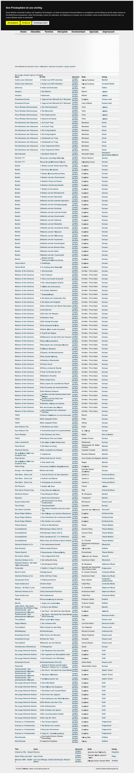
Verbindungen (47, 631)
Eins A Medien (107, 434)
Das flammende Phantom (52, 591)
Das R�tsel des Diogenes (52, 687)
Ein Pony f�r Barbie (50, 170)
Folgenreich (106, 568)
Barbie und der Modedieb (52, 224)
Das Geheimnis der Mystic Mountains (57, 306)
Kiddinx (105, 548)
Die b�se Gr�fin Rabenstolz (53, 442)
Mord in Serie (20, 572)
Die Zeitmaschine (49, 706)
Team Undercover (22, 584)
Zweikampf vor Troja (50, 138)
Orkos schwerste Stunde (52, 368)
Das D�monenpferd (50, 341)
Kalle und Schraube (49, 88)
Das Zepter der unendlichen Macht (55, 384)
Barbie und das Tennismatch (53, 177)
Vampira (18, 91)
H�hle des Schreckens (51, 287)
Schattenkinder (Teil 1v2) (52, 662)
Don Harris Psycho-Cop (24, 490)
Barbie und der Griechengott (53, 243)
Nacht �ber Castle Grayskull (53, 329)
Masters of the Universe (24, 271)
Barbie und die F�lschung (52, 236)
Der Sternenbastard (49, 107)
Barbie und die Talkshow (51, 220)
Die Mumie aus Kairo (50, 427)
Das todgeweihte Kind (50, 556)
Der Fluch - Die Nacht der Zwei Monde (57, 670)
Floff (104, 650)
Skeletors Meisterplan (50, 360)
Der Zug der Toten (49, 718)
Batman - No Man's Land (24, 588)
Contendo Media (108, 572)
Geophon (115, 752)
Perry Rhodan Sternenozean (26, 107)
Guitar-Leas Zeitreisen (24, 80)
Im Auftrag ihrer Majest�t (52, 267)
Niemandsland (47, 588)
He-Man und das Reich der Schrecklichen (52, 399)
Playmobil (19, 666)
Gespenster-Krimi (22, 580)
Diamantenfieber (48, 506)
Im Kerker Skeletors (50, 290)
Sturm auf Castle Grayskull (52, 279)
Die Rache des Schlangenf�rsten (55, 345)
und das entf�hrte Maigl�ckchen (55, 466)
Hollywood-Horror (49, 580)
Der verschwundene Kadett (52, 714)
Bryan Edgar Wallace (23, 513)
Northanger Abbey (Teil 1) (52, 529)
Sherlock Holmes (22, 450)
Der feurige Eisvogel (50, 321)
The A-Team (19, 506)
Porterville (19, 568)
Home (36, 66)
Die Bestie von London (51, 726)
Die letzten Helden (22, 556)
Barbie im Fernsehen (50, 189)
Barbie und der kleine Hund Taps (55, 166)
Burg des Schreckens (50, 729)
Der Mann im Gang (49, 446)
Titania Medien (107, 525)
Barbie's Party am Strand (52, 181)
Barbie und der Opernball (52, 197)
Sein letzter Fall (48, 462)
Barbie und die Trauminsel (52, 239)
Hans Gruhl (38, 756)
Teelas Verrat (47, 364)
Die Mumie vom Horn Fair (52, 702)
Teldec (104, 88)
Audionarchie (107, 631)
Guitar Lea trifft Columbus (52, 80)
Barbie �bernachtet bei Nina (53, 174)
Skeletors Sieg (47, 317)
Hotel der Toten (48, 639)
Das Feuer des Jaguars (51, 694)
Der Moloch (46, 91)
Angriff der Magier (49, 333)
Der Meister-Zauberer (50, 391)
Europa (105, 158)
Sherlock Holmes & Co (24, 544)
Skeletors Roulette (49, 376)
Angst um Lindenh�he (51, 603)
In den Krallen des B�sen (52, 407)
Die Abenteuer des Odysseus (26, 123)
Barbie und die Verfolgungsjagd (54, 204)
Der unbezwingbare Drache (52, 283)
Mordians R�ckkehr (50, 675)
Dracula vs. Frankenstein (25, 722)
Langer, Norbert (69, 66)
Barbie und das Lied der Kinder (54, 212)
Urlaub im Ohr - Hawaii (24, 752)
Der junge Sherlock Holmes (26, 650)
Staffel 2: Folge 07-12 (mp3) (53, 568)
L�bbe (105, 92)
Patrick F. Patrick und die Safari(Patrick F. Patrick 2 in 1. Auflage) (55, 666)
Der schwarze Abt (49, 623)
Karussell (105, 509)
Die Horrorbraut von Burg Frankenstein (52, 502)
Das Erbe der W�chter (51, 490)
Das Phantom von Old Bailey (53, 658)
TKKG (17, 415)
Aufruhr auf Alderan (50, 478)
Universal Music (108, 474)
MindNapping (20, 631)
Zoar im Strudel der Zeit (51, 372)
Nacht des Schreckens (51, 498)
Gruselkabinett (21, 529)
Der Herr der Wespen (50, 314)
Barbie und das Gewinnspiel (53, 216)
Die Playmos (20, 486)
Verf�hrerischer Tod (50, 679)
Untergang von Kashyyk (51, 482)
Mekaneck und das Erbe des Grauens (57, 337)
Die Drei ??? (20, 158)
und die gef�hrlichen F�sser (54, 162)
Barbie (17, 166)
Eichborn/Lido (107, 513)
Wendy (17, 599)
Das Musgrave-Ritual (50, 494)
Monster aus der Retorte (51, 643)
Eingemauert (47, 572)
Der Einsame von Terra (51, 434)
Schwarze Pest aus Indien (52, 438)
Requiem (18, 498)
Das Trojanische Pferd (50, 146)
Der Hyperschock (49, 115)
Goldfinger (46, 263)
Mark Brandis (20, 154)
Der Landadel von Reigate (52, 450)
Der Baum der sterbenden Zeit (54, 298)
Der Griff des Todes (49, 576)
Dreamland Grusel (22, 99)
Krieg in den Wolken (50, 607)
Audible (115, 761)
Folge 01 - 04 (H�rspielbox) (53, 733)
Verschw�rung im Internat (52, 599)
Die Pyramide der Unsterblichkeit (55, 387)
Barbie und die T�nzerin (52, 232)
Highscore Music (108, 564)
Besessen (46, 95)
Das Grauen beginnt (50, 722)
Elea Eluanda (20, 548)
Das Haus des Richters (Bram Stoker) (57, 540)
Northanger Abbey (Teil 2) (52, 533)
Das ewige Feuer (48, 380)
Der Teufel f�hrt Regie (51, 620)
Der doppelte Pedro (49, 419)
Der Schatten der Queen (51, 710)
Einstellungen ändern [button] (41, 23)
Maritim (105, 80)
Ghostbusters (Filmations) (25, 647)
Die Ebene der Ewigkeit (51, 302)
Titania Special (21, 525)
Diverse (37, 752)
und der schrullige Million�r (53, 158)
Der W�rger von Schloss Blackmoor (56, 513)
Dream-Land (107, 99)
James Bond (20, 263)
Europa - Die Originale (24, 470)
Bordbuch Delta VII (49, 154)
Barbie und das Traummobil (53, 255)
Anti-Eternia (46, 310)
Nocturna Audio (108, 615)
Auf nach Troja (47, 123)
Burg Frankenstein (22, 502)
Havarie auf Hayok (49, 119)
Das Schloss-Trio (22, 427)
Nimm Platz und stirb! (23, 756)
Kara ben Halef (48, 470)
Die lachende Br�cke (50, 325)
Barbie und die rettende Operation (55, 201)
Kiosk (104, 123)
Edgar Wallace (20, 623)
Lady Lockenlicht (22, 442)
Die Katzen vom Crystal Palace (54, 691)
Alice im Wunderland (50, 525)
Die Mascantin (47, 111)
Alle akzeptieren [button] (13, 23)
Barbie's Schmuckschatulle (53, 185)
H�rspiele (44, 66)
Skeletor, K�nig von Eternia (53, 403)
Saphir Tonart (107, 670)
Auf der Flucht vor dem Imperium (55, 474)
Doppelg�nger (48, 294)
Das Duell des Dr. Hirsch (51, 458)
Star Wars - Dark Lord (23, 474)
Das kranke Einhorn (50, 548)
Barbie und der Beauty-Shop (53, 247)
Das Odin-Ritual (48, 683)
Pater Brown (20, 446)
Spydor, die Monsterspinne (52, 352)
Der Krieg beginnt (49, 130)
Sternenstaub (47, 271)
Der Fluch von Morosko (51, 635)
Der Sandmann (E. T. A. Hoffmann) (55, 537)
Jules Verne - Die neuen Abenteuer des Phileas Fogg (26, 607)
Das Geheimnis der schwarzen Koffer (57, 517)
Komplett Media (108, 84)
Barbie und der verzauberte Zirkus (55, 228)
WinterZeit (106, 544)
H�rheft (105, 611)
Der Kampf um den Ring (51, 627)
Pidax (114, 756)
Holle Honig (19, 466)
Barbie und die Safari (50, 251)
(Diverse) (18, 88)
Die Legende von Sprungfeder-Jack (56, 654)
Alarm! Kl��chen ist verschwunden (56, 415)
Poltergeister (47, 647)
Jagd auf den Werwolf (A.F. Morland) (56, 99)
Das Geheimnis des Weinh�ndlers (56, 698)
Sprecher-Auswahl (56, 66)
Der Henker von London (51, 521)
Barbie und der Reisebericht (53, 193)
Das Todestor (47, 275)
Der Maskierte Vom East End (53, 650)
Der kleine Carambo (23, 509)
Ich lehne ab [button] (26, 23)
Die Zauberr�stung (49, 356)
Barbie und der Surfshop (52, 208)
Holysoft (105, 556)
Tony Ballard (20, 619)
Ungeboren (46, 454)
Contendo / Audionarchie (107, 580)
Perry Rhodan (20, 434)
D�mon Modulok (49, 349)
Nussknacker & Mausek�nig (53, 552)
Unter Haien (46, 584)
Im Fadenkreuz (48, 595)
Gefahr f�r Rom (48, 486)
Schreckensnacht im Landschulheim (56, 431)
